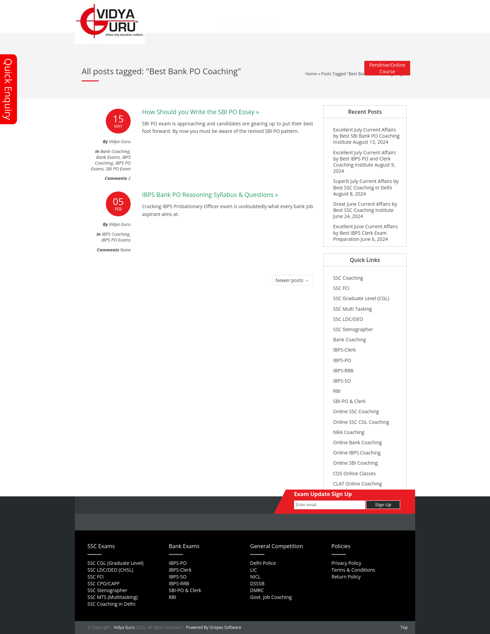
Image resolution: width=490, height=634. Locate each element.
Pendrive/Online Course (387, 68)
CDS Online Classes (354, 473)
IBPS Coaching (113, 160)
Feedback (251, 7)
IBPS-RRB (343, 370)
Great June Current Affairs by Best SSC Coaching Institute (365, 207)
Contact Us (176, 12)
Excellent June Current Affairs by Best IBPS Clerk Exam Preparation (365, 232)
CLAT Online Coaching (357, 483)
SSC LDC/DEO (348, 319)
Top (404, 627)
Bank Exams (108, 157)
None (125, 250)
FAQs (212, 7)
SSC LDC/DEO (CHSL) (110, 570)
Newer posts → (292, 280)
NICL (255, 576)
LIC (253, 570)
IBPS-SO (342, 380)
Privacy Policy (346, 563)
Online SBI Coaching (355, 463)
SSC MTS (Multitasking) (112, 597)
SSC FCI (341, 288)
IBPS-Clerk (344, 349)
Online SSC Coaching (356, 411)
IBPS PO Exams (116, 240)
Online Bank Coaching (357, 442)
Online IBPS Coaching (356, 452)
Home (171, 7)
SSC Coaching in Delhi (111, 604)
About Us (192, 7)
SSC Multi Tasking (352, 309)
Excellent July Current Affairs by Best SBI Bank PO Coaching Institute (366, 135)
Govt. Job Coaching (271, 597)
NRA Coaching (348, 432)
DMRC (257, 590)
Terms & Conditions (353, 570)
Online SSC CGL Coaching (361, 422)
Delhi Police (263, 563)
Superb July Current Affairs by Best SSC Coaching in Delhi (365, 184)
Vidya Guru (124, 627)
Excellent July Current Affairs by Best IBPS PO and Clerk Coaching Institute (364, 158)
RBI (337, 391)
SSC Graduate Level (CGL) (361, 298)
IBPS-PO (342, 360)
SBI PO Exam (118, 169)
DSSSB (257, 583)
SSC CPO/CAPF (103, 583)
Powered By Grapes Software (213, 627)
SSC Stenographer (353, 329)
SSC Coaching (348, 278)
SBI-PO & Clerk (349, 401)
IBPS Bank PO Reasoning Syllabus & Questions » (210, 194)
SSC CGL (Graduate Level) (115, 563)
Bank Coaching (115, 151)
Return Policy (346, 576)
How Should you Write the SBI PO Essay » (200, 112)
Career (229, 7)
